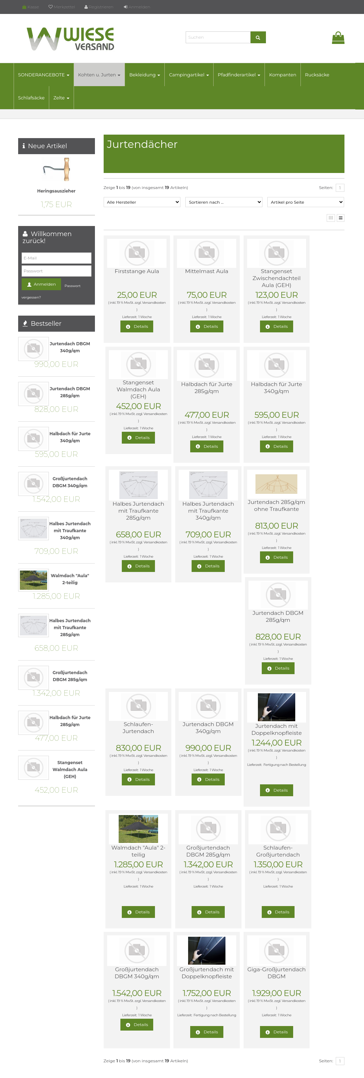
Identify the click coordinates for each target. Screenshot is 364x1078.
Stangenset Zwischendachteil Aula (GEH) (251, 278)
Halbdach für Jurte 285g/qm (131, 387)
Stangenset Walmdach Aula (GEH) (311, 278)
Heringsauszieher (56, 191)
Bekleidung (149, 74)
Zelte (66, 97)
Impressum (285, 984)
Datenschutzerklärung (296, 962)
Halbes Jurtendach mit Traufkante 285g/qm (251, 394)
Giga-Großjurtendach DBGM (251, 743)
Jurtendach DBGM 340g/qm (311, 505)
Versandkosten (131, 309)
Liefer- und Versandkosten (299, 939)
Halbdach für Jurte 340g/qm (192, 387)
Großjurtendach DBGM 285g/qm (251, 618)
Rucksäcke (322, 74)
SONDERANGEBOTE (48, 74)
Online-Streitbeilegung (296, 950)
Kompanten (287, 74)
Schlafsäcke (36, 97)
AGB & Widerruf (289, 928)
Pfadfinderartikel (243, 74)
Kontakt (281, 973)
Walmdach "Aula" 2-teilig (192, 618)
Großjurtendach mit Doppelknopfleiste (192, 743)
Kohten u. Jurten (104, 74)
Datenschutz (215, 1070)
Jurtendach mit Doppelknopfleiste (132, 618)
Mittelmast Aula (192, 271)
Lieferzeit (282, 917)
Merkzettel (62, 6)
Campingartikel (193, 74)
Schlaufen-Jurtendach (252, 505)
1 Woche (140, 317)
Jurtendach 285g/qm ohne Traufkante (131, 509)
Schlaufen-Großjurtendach (311, 618)
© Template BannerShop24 (179, 1070)
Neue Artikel (47, 146)
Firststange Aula (131, 271)
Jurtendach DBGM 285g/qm (191, 505)
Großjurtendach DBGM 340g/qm (131, 740)
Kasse (30, 6)
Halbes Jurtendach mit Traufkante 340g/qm (311, 394)
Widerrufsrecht (288, 906)
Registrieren (98, 6)
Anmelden (137, 6)
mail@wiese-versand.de (51, 1020)
